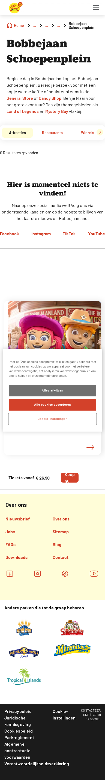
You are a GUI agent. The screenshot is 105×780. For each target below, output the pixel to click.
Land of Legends (23, 111)
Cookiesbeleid (18, 730)
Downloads (16, 557)
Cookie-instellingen (64, 714)
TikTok (69, 233)
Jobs (10, 531)
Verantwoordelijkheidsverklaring (36, 763)
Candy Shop (50, 98)
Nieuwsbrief (17, 518)
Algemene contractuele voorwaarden (17, 750)
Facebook (9, 233)
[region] (53, 389)
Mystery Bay (56, 111)
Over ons (61, 518)
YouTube (96, 233)
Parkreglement (19, 737)
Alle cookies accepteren (52, 404)
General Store (20, 98)
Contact (61, 557)
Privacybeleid (18, 711)
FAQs (10, 544)
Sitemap (61, 531)
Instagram (41, 233)
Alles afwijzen (52, 390)
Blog (57, 544)
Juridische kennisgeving (17, 721)
